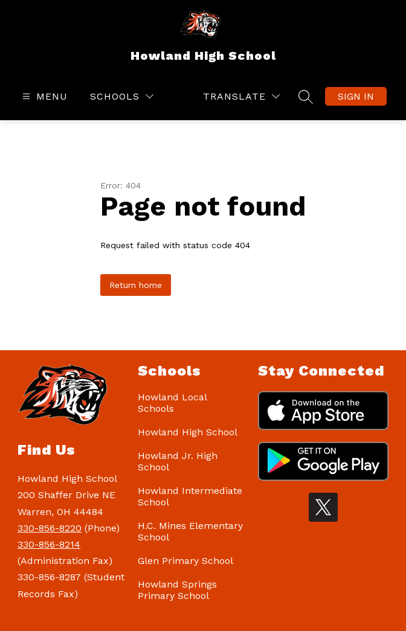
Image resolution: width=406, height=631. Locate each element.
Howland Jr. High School (178, 461)
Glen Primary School (185, 560)
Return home (135, 285)
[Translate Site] (241, 96)
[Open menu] (43, 96)
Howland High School (187, 432)
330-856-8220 (50, 528)
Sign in (356, 96)
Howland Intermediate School (190, 496)
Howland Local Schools (172, 402)
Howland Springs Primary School (177, 589)
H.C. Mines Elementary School (190, 531)
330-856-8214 (49, 544)
